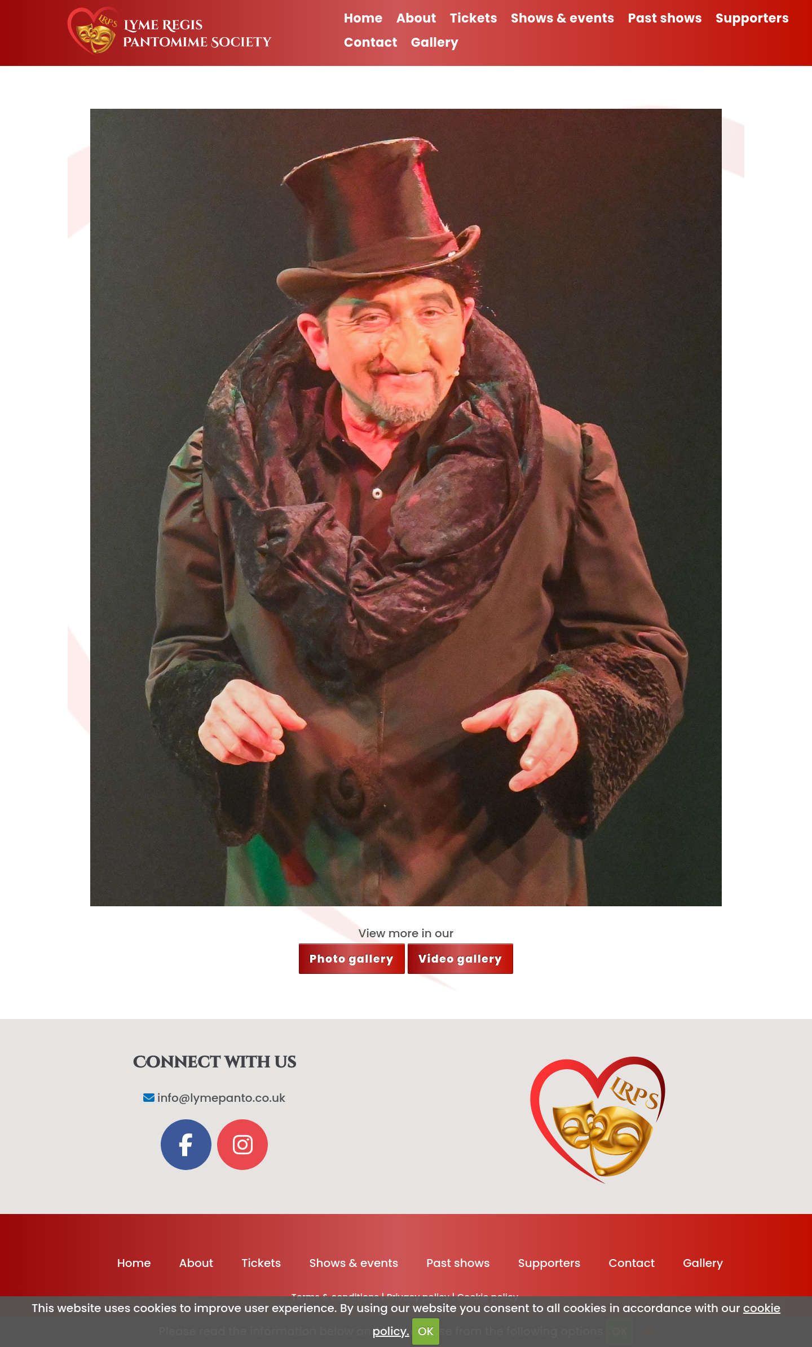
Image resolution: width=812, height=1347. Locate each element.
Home (363, 18)
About (416, 18)
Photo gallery (352, 959)
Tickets (473, 18)
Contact (371, 42)
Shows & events (563, 18)
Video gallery (460, 959)
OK (426, 1331)
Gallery (435, 42)
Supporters (752, 18)
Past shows (665, 18)
